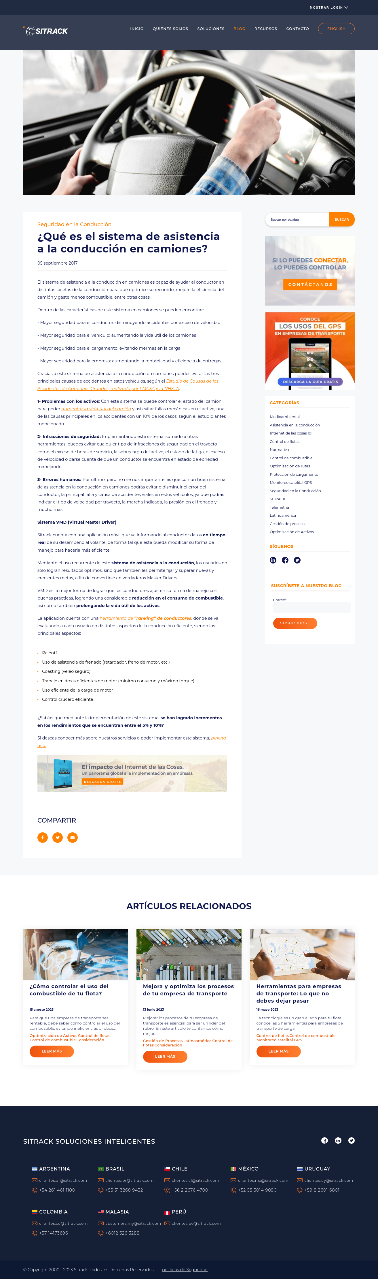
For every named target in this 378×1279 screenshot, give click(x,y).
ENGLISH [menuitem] (336, 29)
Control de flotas (284, 441)
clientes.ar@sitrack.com (63, 1180)
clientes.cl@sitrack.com (195, 1180)
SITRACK (278, 499)
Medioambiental (285, 417)
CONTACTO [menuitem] (297, 29)
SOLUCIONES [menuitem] (211, 29)
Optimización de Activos (292, 532)
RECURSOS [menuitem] (265, 29)
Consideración (91, 1040)
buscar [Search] (342, 219)
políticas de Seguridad (185, 1269)
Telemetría (279, 507)
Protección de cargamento (294, 474)
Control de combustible (291, 458)
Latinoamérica (283, 515)
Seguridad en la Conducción (74, 224)
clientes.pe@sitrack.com (196, 1223)
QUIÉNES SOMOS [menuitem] (170, 29)
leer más (52, 1051)
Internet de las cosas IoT (291, 433)
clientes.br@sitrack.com (130, 1180)
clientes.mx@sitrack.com (263, 1180)
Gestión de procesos (288, 524)
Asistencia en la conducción (295, 425)
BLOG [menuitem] (240, 29)
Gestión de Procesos (163, 1041)
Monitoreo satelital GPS (291, 482)
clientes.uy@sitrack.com (329, 1180)
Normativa (279, 449)
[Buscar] (310, 219)
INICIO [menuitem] (137, 29)
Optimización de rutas (290, 466)
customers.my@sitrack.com (133, 1223)
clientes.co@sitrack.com (63, 1223)
